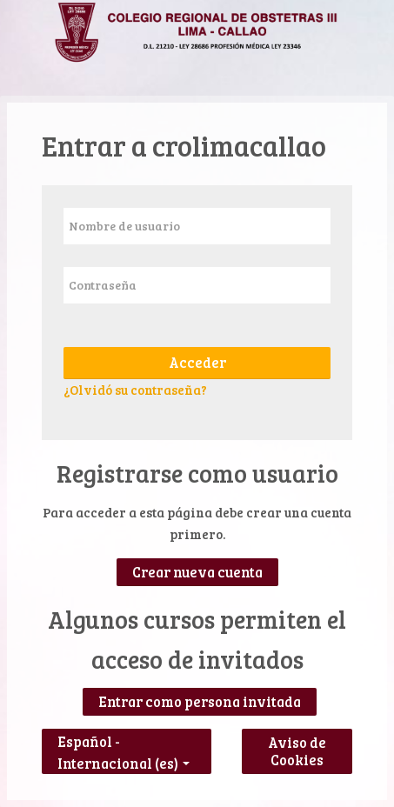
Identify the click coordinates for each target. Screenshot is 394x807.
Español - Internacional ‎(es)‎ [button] (123, 738)
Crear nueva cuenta (197, 572)
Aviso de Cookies (297, 751)
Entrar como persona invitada (199, 701)
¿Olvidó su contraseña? (135, 389)
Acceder (197, 362)
